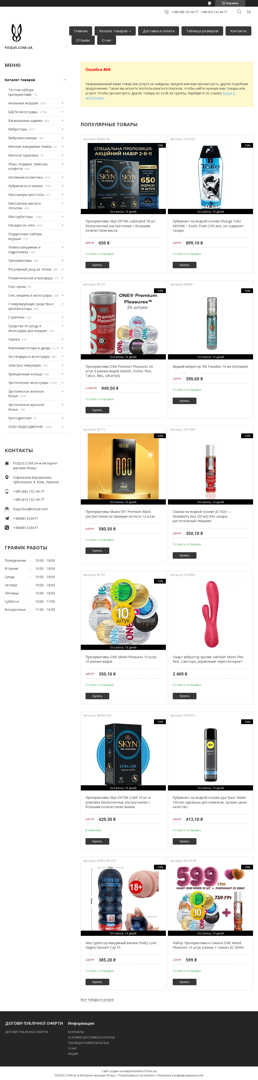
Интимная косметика (25, 177)
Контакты (238, 30)
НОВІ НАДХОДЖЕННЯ (25, 426)
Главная (80, 30)
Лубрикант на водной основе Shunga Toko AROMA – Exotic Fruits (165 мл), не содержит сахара (208, 226)
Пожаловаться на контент (136, 1075)
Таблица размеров (202, 30)
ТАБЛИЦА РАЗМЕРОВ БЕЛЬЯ (88, 1043)
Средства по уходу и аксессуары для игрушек (27, 328)
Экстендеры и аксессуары (29, 356)
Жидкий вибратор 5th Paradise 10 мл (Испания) (210, 366)
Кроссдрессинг (20, 418)
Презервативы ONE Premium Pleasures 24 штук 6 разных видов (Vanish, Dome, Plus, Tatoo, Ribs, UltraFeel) (119, 371)
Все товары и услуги (97, 999)
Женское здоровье (23, 155)
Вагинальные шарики (25, 120)
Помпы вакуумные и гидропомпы (24, 249)
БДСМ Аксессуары (23, 112)
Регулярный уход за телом (29, 269)
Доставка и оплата (158, 30)
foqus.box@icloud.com (30, 509)
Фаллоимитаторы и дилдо (29, 348)
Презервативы (20, 260)
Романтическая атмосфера (30, 278)
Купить (97, 265)
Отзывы (83, 40)
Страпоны (16, 317)
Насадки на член (21, 225)
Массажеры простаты (26, 194)
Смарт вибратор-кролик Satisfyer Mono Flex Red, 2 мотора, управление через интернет (208, 659)
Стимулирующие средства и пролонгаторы (30, 306)
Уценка (14, 339)
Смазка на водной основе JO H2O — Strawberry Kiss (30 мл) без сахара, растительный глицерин (202, 516)
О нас (106, 40)
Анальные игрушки (23, 103)
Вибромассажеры (22, 138)
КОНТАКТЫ (76, 1032)
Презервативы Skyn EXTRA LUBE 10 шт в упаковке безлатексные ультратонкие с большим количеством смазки (118, 802)
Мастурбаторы (21, 216)
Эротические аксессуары (28, 382)
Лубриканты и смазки (25, 186)
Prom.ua (151, 1071)
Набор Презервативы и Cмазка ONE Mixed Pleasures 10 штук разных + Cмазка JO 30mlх (208, 945)
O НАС (72, 1048)
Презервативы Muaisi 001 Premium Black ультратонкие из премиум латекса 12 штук (120, 514)
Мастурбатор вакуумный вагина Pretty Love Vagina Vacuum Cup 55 (121, 945)
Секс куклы (17, 286)
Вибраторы (17, 129)
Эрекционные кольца (25, 374)
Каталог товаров (113, 30)
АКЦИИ (73, 1054)
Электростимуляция (24, 365)
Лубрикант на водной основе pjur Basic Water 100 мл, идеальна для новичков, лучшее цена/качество (210, 802)
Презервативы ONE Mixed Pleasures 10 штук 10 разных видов (121, 659)
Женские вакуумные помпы (30, 146)
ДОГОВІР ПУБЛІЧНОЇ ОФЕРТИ (27, 1032)
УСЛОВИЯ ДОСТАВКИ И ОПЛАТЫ (91, 1037)
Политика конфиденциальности (180, 1075)
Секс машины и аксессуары (30, 295)
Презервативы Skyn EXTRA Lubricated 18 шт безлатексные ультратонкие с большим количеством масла (120, 226)
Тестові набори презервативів (20, 92)
